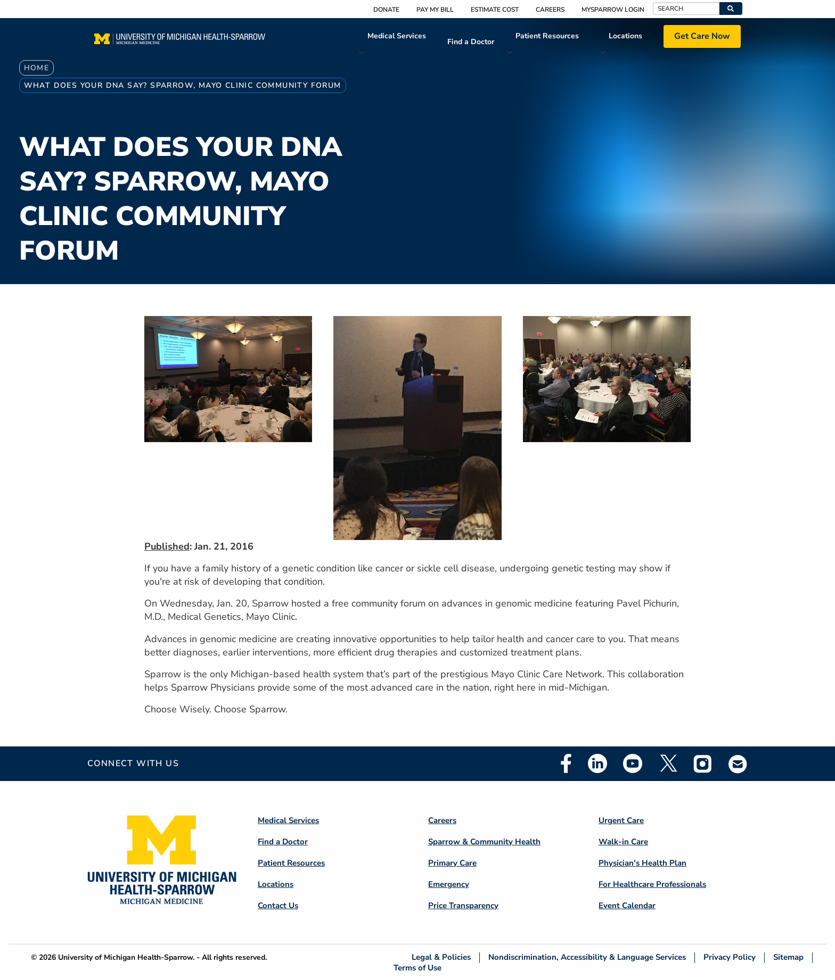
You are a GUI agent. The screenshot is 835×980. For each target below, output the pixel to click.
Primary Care (452, 863)
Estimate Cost (495, 9)
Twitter (667, 763)
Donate (386, 9)
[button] (730, 8)
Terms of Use (417, 967)
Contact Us (278, 905)
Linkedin (597, 763)
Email (738, 764)
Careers (550, 9)
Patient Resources (547, 36)
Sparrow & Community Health (484, 841)
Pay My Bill (435, 9)
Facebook (566, 763)
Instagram (703, 763)
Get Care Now (702, 36)
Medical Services (396, 36)
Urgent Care (621, 820)
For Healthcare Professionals (652, 884)
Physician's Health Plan (642, 863)
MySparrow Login (613, 9)
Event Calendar (627, 905)
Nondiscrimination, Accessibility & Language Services (587, 957)
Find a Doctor (470, 42)
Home (37, 68)
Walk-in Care (623, 841)
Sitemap (788, 957)
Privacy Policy (729, 957)
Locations (625, 36)
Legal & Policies (441, 957)
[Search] (686, 8)
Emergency (448, 884)
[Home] (179, 42)
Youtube (632, 763)
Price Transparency (463, 905)
